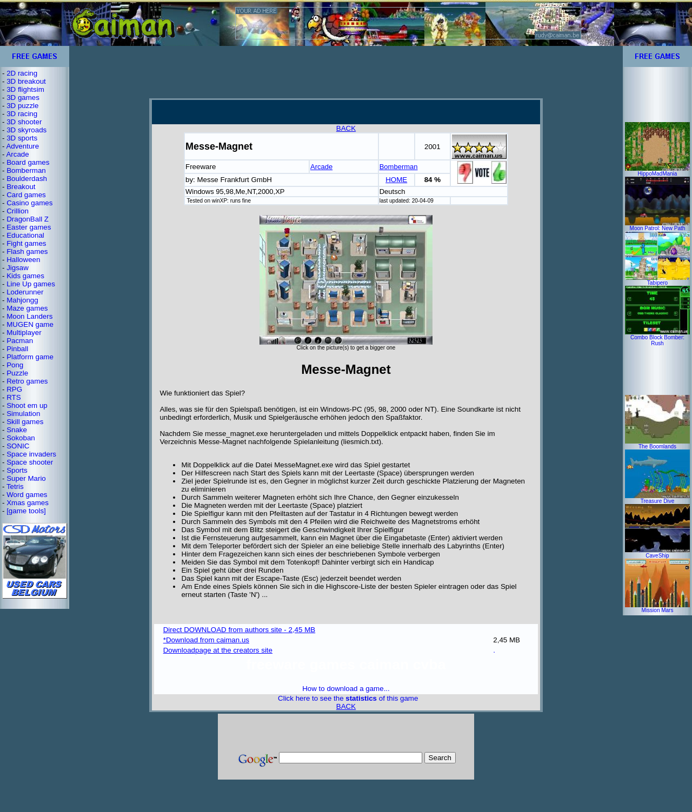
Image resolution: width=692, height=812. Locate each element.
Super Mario (26, 478)
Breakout (20, 187)
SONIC (17, 446)
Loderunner (24, 292)
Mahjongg (22, 300)
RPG (14, 389)
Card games (26, 195)
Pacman (19, 341)
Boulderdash (26, 179)
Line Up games (30, 284)
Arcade (17, 154)
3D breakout (26, 81)
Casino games (29, 203)
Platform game (30, 357)
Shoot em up (27, 405)
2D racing (21, 73)
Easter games (28, 227)
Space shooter (29, 462)
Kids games (25, 276)
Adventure (22, 146)
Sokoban (20, 438)
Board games (27, 162)
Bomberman (26, 170)
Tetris (15, 486)
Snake (16, 430)
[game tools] (26, 511)
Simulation (23, 414)
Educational (25, 235)
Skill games (24, 422)
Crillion (17, 211)
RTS (13, 397)
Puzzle (17, 373)
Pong (14, 365)
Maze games (27, 308)
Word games (26, 495)
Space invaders (31, 454)
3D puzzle (22, 106)
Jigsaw (17, 268)
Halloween (23, 260)
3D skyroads (26, 130)
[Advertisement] (346, 72)
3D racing (21, 114)
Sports (17, 470)
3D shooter (24, 122)
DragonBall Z (27, 219)
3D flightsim (25, 89)
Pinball (17, 349)
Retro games (27, 381)
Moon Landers (29, 316)
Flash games (27, 251)
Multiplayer (23, 332)
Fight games (26, 243)
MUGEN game (30, 324)
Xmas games (27, 503)
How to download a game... (346, 689)
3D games (22, 97)
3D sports (21, 138)
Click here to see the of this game (348, 698)
